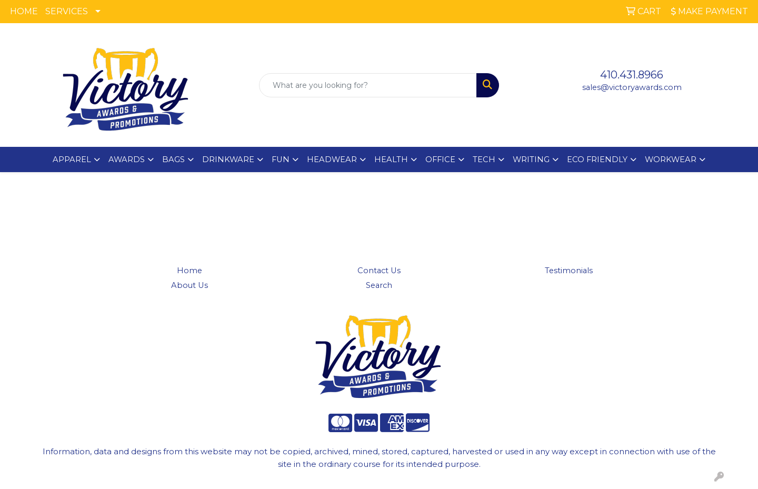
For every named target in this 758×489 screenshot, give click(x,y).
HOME (24, 11)
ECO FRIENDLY (597, 159)
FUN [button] (281, 159)
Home (189, 270)
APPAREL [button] (72, 159)
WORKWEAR (670, 159)
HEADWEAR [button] (332, 159)
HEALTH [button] (391, 159)
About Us (189, 285)
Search (379, 285)
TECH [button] (484, 159)
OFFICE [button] (440, 159)
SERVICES (66, 11)
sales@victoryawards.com (632, 87)
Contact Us (379, 270)
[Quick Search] (368, 85)
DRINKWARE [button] (228, 159)
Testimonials (569, 270)
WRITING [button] (531, 159)
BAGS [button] (173, 159)
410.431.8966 (631, 74)
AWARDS (126, 159)
